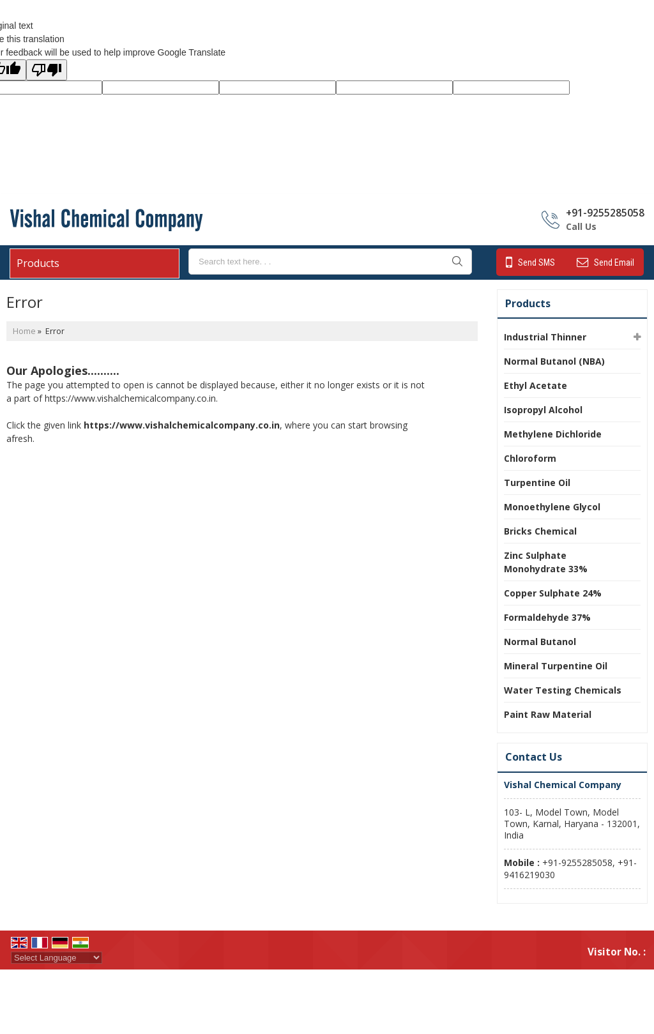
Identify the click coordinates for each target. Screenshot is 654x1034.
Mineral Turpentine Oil (555, 666)
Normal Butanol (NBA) (554, 361)
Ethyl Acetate (535, 385)
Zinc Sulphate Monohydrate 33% (546, 562)
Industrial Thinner (545, 337)
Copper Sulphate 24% (553, 593)
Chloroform (530, 458)
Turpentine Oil (537, 482)
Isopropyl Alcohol (543, 410)
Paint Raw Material (547, 714)
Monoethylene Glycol (552, 507)
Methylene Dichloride (553, 434)
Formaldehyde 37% (547, 617)
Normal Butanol (540, 641)
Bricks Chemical (540, 531)
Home (24, 331)
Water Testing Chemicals (562, 690)
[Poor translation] (46, 69)
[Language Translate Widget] (56, 958)
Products (38, 263)
